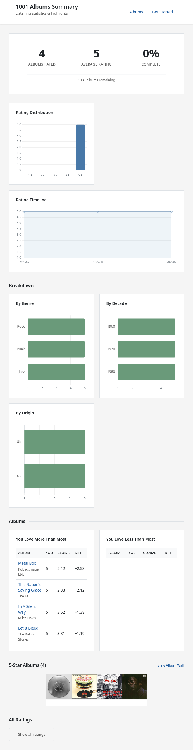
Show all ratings (31, 734)
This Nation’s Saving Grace (29, 587)
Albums (136, 12)
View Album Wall (171, 665)
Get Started (162, 12)
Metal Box (27, 563)
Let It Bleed (28, 628)
